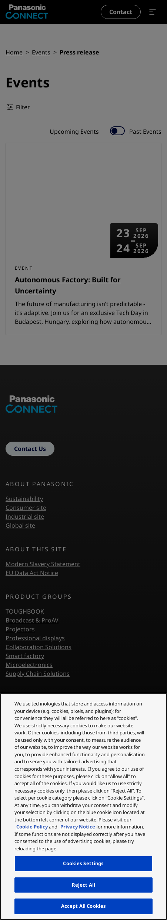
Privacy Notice (77, 826)
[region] (83, 806)
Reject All (83, 884)
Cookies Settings (83, 863)
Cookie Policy (32, 826)
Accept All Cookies (83, 906)
